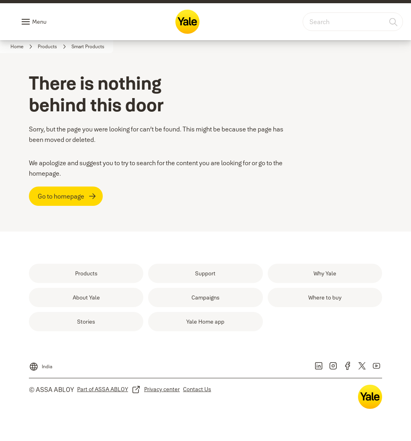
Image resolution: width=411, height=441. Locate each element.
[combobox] (353, 21)
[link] (22, 46)
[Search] (394, 21)
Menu (39, 21)
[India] (40, 364)
